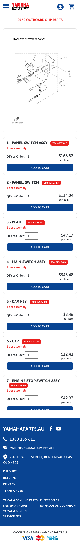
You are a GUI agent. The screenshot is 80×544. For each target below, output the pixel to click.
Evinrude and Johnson (58, 505)
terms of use (13, 490)
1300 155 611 (22, 439)
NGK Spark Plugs (15, 505)
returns (9, 477)
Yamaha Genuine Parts (20, 500)
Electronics (49, 500)
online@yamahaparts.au (32, 448)
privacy (9, 484)
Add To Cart (40, 167)
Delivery (10, 471)
